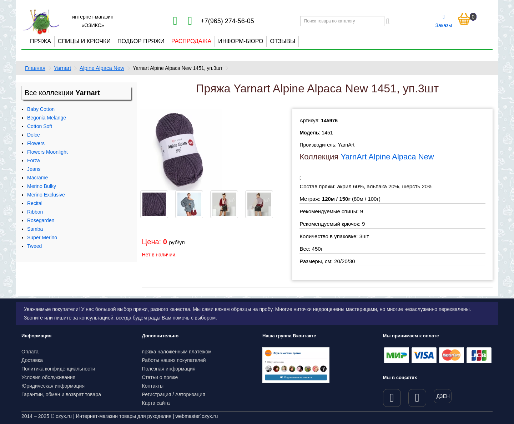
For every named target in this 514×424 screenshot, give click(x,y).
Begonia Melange (46, 118)
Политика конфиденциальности (58, 369)
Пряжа (40, 41)
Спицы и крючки (84, 41)
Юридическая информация (53, 386)
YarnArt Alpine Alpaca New (387, 156)
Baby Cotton (41, 109)
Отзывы (282, 41)
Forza (33, 160)
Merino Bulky (41, 186)
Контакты (152, 386)
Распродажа (191, 41)
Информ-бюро (240, 41)
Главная (35, 68)
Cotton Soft (39, 126)
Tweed (34, 246)
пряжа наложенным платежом (177, 351)
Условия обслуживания (48, 377)
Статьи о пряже (160, 377)
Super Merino (42, 237)
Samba (35, 229)
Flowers (36, 143)
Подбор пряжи (141, 41)
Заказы (443, 21)
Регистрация (156, 394)
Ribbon (35, 212)
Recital (34, 203)
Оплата (30, 351)
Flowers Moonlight (47, 152)
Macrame (37, 177)
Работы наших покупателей (174, 360)
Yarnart (62, 68)
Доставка (32, 360)
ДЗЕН (443, 396)
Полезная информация (169, 369)
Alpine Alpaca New (102, 68)
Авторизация (190, 394)
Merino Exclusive (46, 195)
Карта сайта (156, 403)
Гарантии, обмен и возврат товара (61, 394)
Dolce (33, 135)
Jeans (33, 169)
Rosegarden (40, 220)
